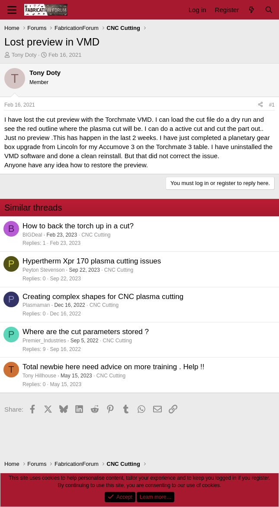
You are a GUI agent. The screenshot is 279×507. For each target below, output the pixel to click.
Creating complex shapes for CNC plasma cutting (102, 296)
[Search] (268, 10)
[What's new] (251, 10)
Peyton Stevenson (43, 270)
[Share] (260, 105)
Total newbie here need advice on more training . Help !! (113, 367)
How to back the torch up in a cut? (78, 226)
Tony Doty (24, 55)
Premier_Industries (44, 341)
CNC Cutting (95, 235)
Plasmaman (36, 305)
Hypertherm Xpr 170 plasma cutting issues (91, 261)
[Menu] (12, 10)
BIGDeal (32, 235)
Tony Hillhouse (39, 376)
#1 (272, 105)
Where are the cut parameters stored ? (85, 332)
